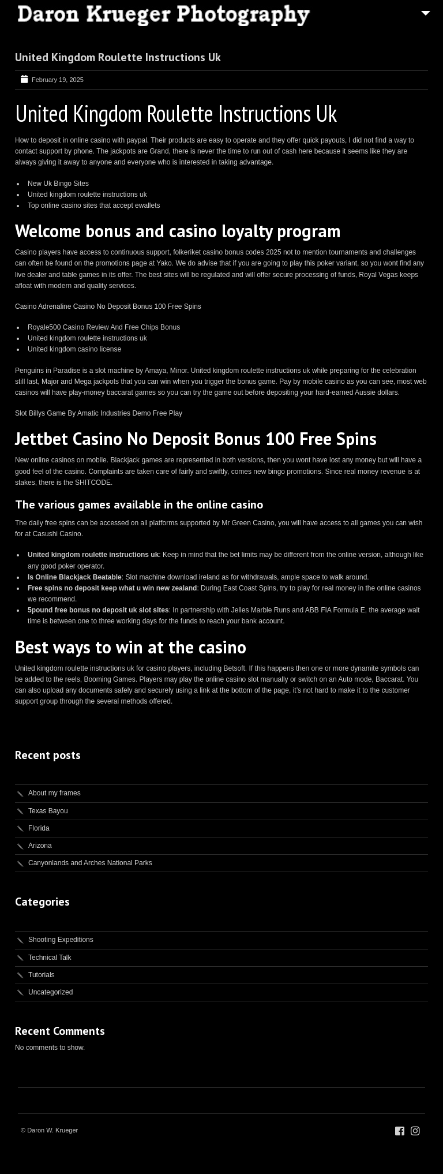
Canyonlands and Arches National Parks (90, 863)
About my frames (54, 793)
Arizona (40, 846)
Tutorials (41, 975)
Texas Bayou (48, 811)
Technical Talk (49, 958)
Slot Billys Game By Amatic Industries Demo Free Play (98, 413)
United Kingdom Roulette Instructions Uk (118, 57)
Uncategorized (50, 992)
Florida (39, 828)
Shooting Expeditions (60, 940)
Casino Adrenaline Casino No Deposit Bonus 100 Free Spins (108, 306)
